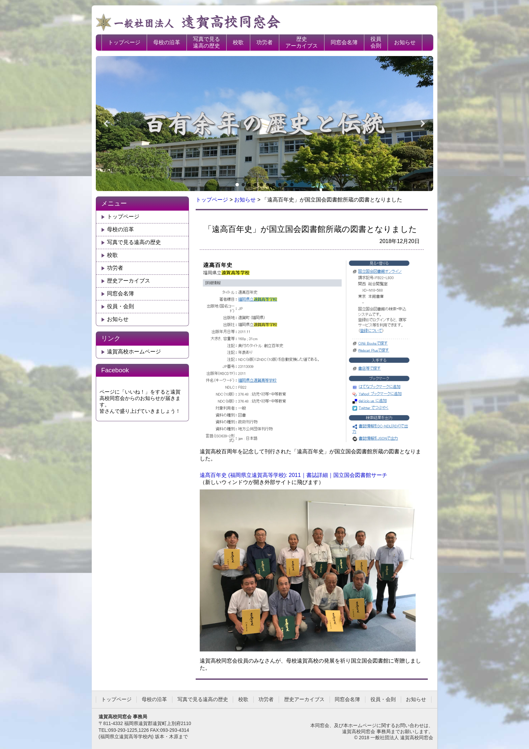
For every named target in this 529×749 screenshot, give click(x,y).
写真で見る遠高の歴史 (206, 42)
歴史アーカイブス (301, 42)
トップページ (124, 42)
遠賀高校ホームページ (134, 351)
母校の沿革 (166, 42)
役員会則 (375, 42)
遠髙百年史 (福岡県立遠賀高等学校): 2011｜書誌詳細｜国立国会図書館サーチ (293, 475)
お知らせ (405, 42)
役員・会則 (120, 306)
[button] (106, 123)
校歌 (238, 42)
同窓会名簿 (344, 42)
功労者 (264, 42)
